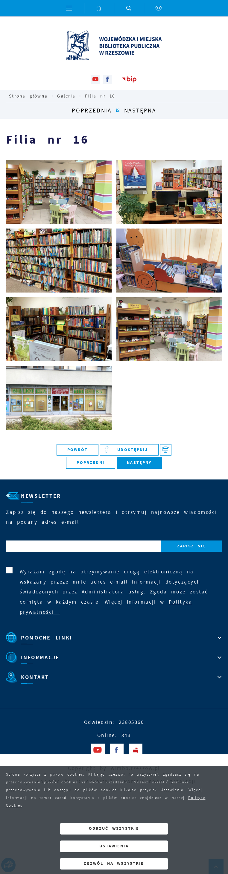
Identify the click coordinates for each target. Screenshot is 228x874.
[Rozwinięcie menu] (114, 637)
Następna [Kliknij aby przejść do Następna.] (140, 110)
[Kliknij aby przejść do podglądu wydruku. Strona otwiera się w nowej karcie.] (166, 450)
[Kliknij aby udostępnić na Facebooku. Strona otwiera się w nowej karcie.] (129, 450)
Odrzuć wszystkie (114, 828)
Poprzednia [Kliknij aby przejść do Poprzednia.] (92, 110)
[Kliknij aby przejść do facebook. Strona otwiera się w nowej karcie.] (107, 79)
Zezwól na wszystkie (114, 863)
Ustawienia (113, 846)
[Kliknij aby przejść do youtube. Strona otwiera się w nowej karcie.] (95, 79)
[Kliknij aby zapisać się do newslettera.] (191, 546)
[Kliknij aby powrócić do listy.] (118, 110)
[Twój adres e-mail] (83, 546)
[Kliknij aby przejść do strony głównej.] (99, 8)
